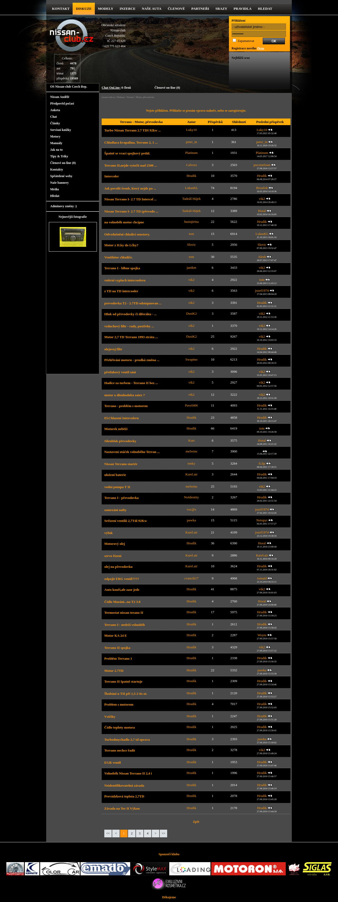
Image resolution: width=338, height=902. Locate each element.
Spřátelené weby (61, 176)
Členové (176, 9)
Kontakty (56, 169)
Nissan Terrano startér (121, 464)
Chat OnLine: (111, 87)
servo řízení (112, 556)
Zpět (196, 822)
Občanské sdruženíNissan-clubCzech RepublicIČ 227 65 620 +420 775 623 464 (113, 35)
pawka (191, 520)
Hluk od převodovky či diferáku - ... (130, 314)
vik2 (262, 199)
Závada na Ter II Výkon (122, 808)
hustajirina (191, 222)
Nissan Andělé (59, 97)
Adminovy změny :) (63, 206)
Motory (55, 136)
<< (108, 833)
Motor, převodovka (145, 97)
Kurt (191, 440)
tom (191, 234)
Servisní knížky (60, 130)
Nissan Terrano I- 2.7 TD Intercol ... (130, 199)
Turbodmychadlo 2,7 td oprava (127, 740)
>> (163, 833)
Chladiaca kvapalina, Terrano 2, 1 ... (131, 142)
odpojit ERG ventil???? (121, 579)
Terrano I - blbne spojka (122, 268)
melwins (191, 451)
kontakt (60, 9)
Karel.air (191, 474)
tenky (191, 463)
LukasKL (191, 188)
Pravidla (243, 9)
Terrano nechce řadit (119, 750)
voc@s (191, 509)
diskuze (83, 9)
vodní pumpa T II (117, 487)
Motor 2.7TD (114, 671)
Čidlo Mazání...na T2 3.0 (122, 602)
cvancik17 (191, 578)
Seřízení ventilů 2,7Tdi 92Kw (125, 521)
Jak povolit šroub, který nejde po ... (130, 188)
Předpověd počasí (62, 103)
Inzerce (127, 9)
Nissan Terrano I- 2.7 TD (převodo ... (131, 211)
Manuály (56, 143)
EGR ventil (112, 762)
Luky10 (191, 130)
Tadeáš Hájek (191, 199)
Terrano (130, 97)
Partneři (200, 9)
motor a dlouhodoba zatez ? (124, 395)
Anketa (55, 110)
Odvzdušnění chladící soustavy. (127, 234)
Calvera (191, 165)
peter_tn (191, 142)
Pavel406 (191, 405)
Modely (105, 9)
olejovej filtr (113, 349)
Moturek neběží (116, 429)
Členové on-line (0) (167, 87)
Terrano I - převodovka (121, 498)
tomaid (262, 578)
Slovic (191, 245)
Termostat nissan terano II (123, 613)
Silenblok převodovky (120, 441)
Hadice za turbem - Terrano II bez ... (131, 383)
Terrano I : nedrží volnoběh (124, 625)
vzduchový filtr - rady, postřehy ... (129, 326)
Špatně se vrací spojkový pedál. (127, 153)
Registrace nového (248, 48)
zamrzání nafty (115, 510)
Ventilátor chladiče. (118, 257)
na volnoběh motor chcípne (124, 222)
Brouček (262, 188)
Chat (53, 117)
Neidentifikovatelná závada (124, 785)
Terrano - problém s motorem (126, 406)
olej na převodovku (118, 567)
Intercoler (111, 176)
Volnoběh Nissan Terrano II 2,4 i (128, 773)
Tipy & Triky (59, 156)
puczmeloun (261, 165)
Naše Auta (151, 9)
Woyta (261, 635)
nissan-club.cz (108, 97)
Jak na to (56, 150)
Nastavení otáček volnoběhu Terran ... (132, 452)
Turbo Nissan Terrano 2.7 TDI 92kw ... (132, 130)
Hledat (265, 9)
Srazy (221, 9)
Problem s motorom (118, 704)
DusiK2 (191, 313)
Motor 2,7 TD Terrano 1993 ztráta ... (131, 337)
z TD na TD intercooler (121, 291)
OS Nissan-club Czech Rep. (68, 86)
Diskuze (121, 97)
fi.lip (262, 463)
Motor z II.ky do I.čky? (121, 245)
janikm (191, 268)
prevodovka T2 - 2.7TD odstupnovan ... (133, 303)
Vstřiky (109, 717)
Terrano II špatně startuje (123, 681)
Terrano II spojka (117, 648)
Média (54, 189)
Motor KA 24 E (115, 635)
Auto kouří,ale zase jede (121, 590)
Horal (262, 211)
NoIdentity (191, 497)
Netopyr (262, 520)
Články (55, 123)
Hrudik (191, 176)
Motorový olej (114, 544)
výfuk (108, 533)
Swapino (191, 359)
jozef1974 (262, 290)
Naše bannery (59, 183)
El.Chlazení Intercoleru (121, 418)
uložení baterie (115, 475)
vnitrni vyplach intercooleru (124, 280)
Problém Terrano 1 (118, 658)
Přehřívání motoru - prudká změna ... (131, 360)
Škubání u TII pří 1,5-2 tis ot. (125, 694)
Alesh (262, 257)
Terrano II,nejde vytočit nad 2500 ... (130, 165)
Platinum (191, 153)
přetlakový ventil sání (120, 372)
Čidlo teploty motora (119, 727)
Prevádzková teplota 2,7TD (124, 796)
